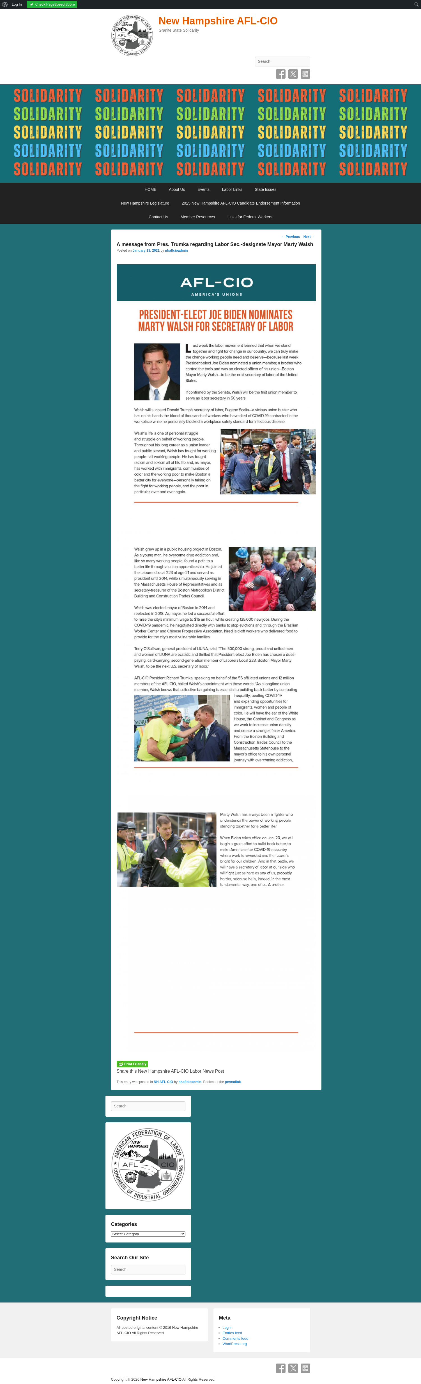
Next (309, 237)
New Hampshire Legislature (145, 203)
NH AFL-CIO (163, 1082)
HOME (151, 189)
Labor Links (232, 189)
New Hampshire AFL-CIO (218, 21)
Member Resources (198, 217)
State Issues (265, 189)
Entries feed (232, 1333)
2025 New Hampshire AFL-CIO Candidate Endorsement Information (241, 203)
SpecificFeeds (305, 74)
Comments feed (236, 1338)
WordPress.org (235, 1344)
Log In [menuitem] (17, 4)
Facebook (281, 74)
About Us (177, 189)
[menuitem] (5, 4)
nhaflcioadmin (176, 250)
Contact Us (158, 217)
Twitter (293, 74)
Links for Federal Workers (249, 217)
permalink (233, 1082)
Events (203, 189)
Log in (228, 1327)
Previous (290, 237)
